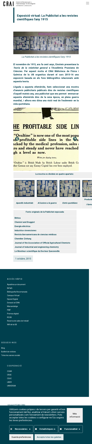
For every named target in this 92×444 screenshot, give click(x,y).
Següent (75, 139)
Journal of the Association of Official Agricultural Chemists (42, 243)
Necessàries (23, 429)
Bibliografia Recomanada (17, 292)
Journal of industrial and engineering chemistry (37, 247)
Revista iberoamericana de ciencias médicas (36, 234)
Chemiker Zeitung (23, 239)
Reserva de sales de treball (18, 321)
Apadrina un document (16, 284)
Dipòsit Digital (12, 299)
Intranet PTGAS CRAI (16, 405)
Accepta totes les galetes (49, 437)
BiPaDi (9, 288)
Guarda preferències (21, 437)
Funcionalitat (72, 429)
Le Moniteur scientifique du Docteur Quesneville (37, 251)
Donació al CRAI (13, 303)
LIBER (9, 382)
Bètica (18, 218)
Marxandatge (12, 306)
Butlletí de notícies (8, 352)
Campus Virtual (13, 295)
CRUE (9, 375)
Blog (3, 348)
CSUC (9, 378)
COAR (9, 371)
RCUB (9, 317)
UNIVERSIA (11, 386)
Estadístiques (47, 429)
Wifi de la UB (12, 324)
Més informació (75, 415)
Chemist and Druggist (25, 222)
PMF (9, 310)
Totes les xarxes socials (10, 355)
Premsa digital (13, 314)
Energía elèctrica (22, 226)
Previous (17, 139)
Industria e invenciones (25, 230)
